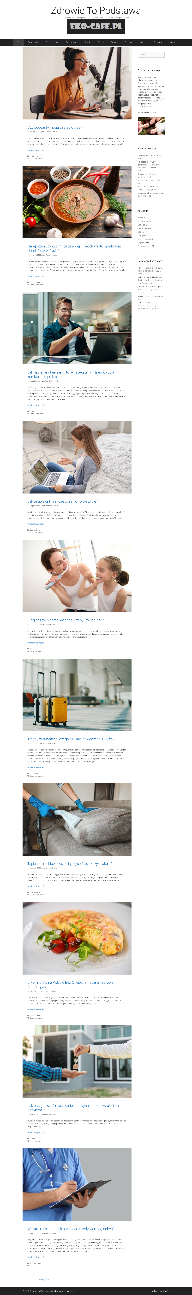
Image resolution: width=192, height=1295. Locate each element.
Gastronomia (33, 42)
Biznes (101, 42)
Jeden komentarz (36, 651)
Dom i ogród (71, 42)
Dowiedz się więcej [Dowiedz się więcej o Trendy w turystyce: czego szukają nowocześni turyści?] (35, 767)
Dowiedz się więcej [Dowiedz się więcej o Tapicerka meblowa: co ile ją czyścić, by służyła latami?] (35, 886)
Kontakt (172, 42)
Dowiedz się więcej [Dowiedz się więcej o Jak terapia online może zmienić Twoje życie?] (35, 524)
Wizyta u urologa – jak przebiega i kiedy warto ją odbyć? (70, 1229)
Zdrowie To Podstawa (96, 10)
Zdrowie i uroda (52, 42)
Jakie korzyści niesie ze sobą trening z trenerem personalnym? (149, 305)
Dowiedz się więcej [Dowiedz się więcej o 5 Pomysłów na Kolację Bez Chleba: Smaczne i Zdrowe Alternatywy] (35, 1009)
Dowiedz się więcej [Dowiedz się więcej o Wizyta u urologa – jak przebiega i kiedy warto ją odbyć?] (35, 1257)
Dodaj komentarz (36, 158)
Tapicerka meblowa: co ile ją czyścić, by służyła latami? (70, 863)
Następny (44, 1279)
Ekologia (114, 42)
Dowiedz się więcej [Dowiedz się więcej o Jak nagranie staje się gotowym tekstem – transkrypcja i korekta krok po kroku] (35, 405)
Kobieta (143, 42)
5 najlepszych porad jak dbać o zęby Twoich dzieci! (66, 620)
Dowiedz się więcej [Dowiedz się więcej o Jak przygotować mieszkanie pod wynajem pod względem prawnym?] (35, 1132)
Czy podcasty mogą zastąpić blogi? (55, 127)
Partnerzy (158, 42)
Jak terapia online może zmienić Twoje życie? (62, 501)
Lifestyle (87, 42)
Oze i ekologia (35, 530)
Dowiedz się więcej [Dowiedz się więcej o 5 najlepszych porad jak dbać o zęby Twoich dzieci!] (35, 643)
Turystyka (129, 42)
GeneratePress (70, 1291)
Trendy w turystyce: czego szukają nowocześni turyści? (70, 739)
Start (19, 42)
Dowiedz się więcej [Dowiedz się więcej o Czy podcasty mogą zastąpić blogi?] (35, 150)
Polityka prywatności (160, 1291)
